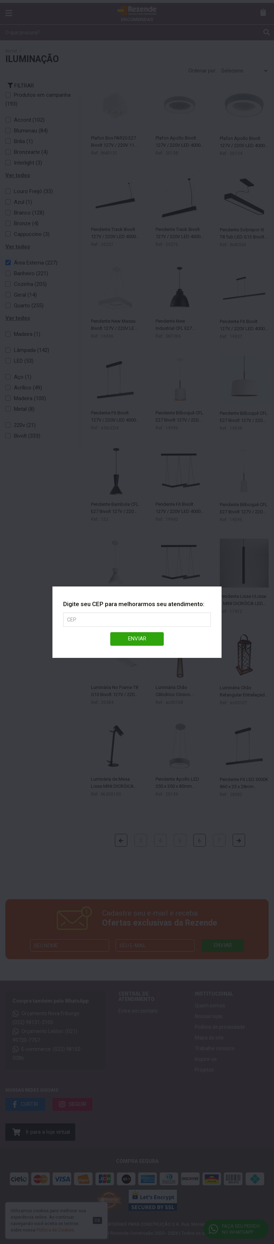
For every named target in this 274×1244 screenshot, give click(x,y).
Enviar (137, 638)
